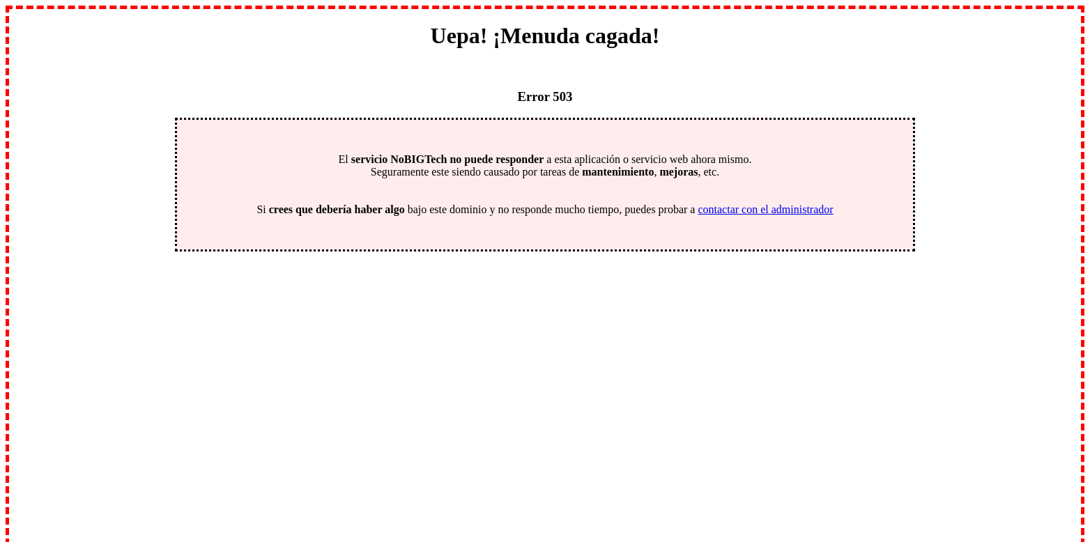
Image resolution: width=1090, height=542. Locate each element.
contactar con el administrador (765, 209)
